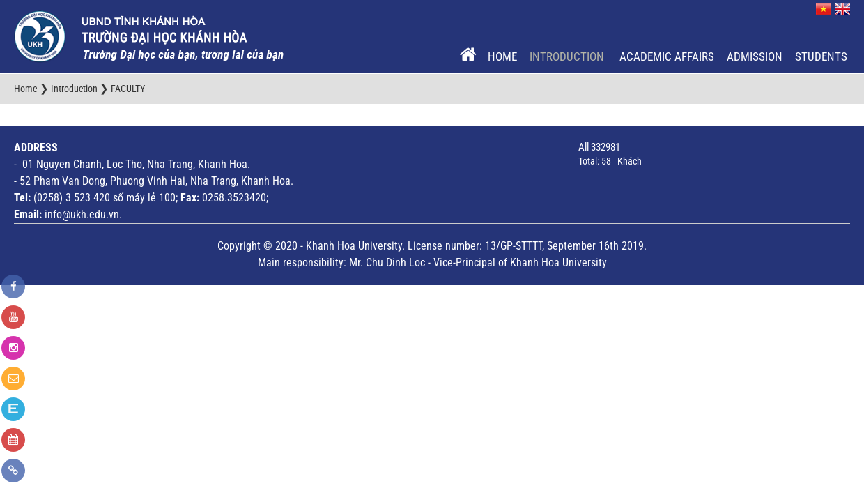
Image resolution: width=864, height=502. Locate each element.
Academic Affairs (666, 56)
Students (821, 56)
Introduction (568, 56)
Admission (754, 56)
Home (502, 56)
